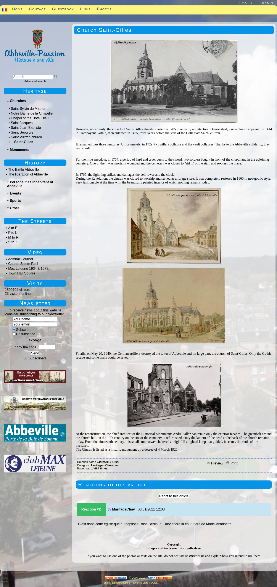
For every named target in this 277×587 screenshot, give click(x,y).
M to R (13, 237)
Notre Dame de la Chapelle (32, 113)
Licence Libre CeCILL (145, 582)
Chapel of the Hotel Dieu (29, 118)
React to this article (173, 496)
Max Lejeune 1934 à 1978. (28, 268)
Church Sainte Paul (23, 264)
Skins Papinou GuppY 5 (118, 582)
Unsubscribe (24, 334)
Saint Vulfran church (26, 137)
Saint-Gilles (23, 142)
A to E (12, 228)
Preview (215, 463)
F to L (12, 232)
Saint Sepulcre (22, 132)
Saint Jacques (22, 123)
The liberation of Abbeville (28, 174)
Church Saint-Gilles (104, 30)
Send (35, 353)
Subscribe (22, 330)
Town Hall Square (21, 273)
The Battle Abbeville (23, 169)
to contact (192, 556)
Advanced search (35, 81)
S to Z (13, 242)
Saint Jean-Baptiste (26, 127)
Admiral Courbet (20, 259)
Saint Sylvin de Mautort (29, 108)
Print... (233, 463)
